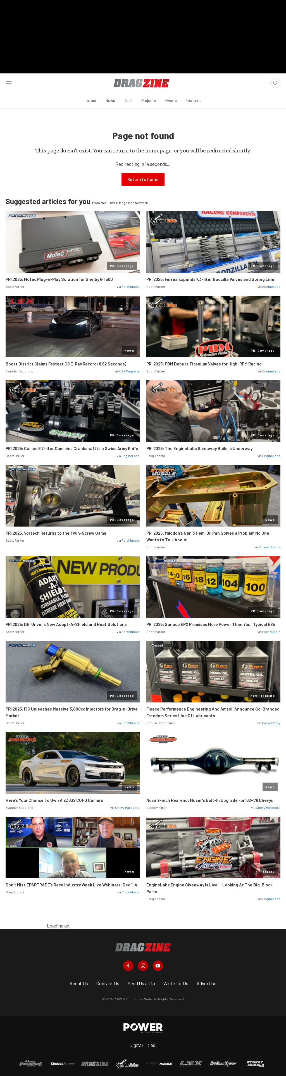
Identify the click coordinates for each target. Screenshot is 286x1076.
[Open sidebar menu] (9, 81)
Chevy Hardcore (127, 805)
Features (193, 98)
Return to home (143, 177)
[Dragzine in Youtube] (157, 964)
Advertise (206, 981)
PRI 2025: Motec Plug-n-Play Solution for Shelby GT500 (59, 277)
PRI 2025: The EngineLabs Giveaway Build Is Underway (199, 446)
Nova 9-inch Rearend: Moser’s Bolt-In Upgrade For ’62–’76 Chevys (209, 798)
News (110, 98)
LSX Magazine (129, 369)
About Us (79, 981)
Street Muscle (269, 545)
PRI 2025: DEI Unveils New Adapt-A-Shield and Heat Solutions (66, 622)
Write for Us (175, 981)
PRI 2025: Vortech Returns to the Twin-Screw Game (56, 531)
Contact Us (107, 981)
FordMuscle (130, 284)
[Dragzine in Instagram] (143, 964)
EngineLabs (271, 284)
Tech (128, 98)
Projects (148, 98)
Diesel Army (271, 721)
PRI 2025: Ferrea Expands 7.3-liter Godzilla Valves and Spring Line (210, 277)
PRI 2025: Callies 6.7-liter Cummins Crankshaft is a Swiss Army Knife (72, 446)
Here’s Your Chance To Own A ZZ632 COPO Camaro (54, 798)
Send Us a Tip (141, 981)
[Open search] (275, 81)
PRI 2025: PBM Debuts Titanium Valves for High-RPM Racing (204, 361)
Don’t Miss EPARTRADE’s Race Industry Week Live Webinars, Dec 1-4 (71, 882)
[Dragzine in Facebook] (128, 964)
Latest (91, 98)
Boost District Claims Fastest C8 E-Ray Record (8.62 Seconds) (66, 361)
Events (171, 98)
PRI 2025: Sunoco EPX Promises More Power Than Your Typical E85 (210, 622)
